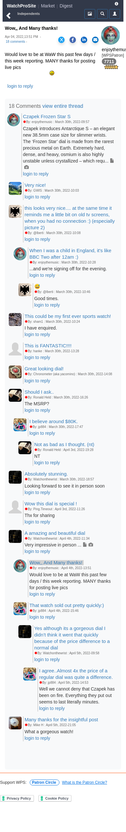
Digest (66, 5)
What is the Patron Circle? (84, 782)
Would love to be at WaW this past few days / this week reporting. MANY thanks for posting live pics (70, 581)
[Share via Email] (95, 40)
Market (48, 5)
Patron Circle (44, 782)
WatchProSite (21, 5)
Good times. (46, 298)
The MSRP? (37, 403)
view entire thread (62, 106)
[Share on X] (61, 40)
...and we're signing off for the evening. (68, 268)
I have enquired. (41, 328)
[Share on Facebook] (72, 40)
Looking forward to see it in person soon (65, 486)
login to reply (20, 86)
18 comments (15, 41)
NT (37, 456)
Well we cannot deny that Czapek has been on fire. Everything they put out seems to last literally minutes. (77, 695)
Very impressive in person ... (59, 544)
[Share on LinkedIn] (84, 40)
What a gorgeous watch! (49, 731)
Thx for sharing (40, 515)
